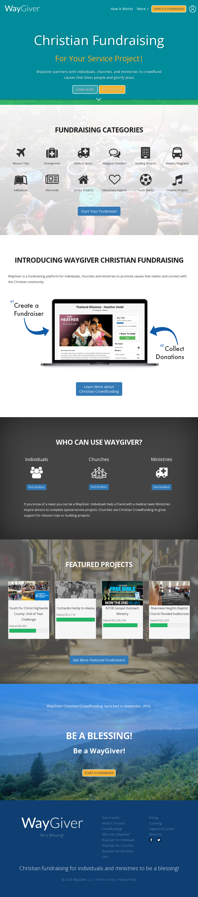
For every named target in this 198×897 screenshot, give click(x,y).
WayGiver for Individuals (118, 840)
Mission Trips (21, 156)
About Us (155, 834)
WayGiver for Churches (118, 845)
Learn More (85, 89)
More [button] (142, 8)
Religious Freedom (114, 156)
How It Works (122, 8)
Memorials (52, 183)
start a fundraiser (99, 773)
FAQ (105, 857)
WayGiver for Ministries (118, 851)
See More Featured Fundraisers (99, 660)
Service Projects (83, 183)
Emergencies (52, 156)
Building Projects (146, 156)
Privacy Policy (127, 879)
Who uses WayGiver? (116, 834)
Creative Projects (177, 183)
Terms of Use (105, 879)
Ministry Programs (177, 156)
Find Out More (36, 487)
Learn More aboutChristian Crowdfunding (99, 389)
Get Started (112, 89)
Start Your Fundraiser (99, 211)
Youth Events (146, 183)
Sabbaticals (21, 183)
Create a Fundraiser (169, 9)
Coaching (155, 823)
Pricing (153, 817)
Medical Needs (83, 156)
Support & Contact (162, 829)
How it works (111, 817)
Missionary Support (114, 183)
